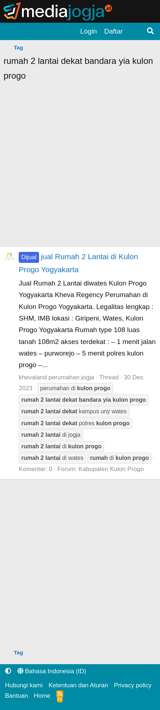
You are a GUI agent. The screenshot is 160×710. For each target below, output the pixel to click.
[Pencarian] (151, 31)
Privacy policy (132, 685)
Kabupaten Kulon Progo (111, 469)
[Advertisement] (80, 167)
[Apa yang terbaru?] (134, 31)
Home (42, 695)
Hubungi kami (24, 685)
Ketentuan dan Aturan (78, 685)
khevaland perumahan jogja (56, 377)
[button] (8, 671)
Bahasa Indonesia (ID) (51, 671)
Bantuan (16, 695)
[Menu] (10, 31)
